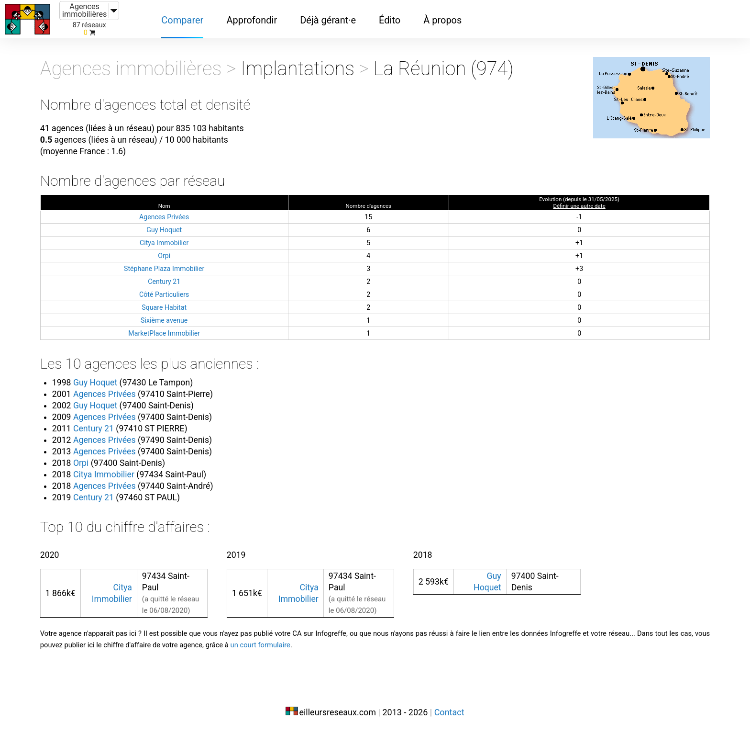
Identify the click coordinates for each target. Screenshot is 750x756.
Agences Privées (195, 228)
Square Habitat (195, 318)
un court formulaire (518, 670)
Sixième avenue (194, 331)
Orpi (195, 266)
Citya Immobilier (195, 254)
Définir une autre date (550, 217)
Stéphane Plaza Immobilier (194, 279)
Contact (449, 736)
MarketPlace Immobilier (194, 344)
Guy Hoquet (195, 241)
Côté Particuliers (195, 305)
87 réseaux (89, 25)
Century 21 (194, 292)
